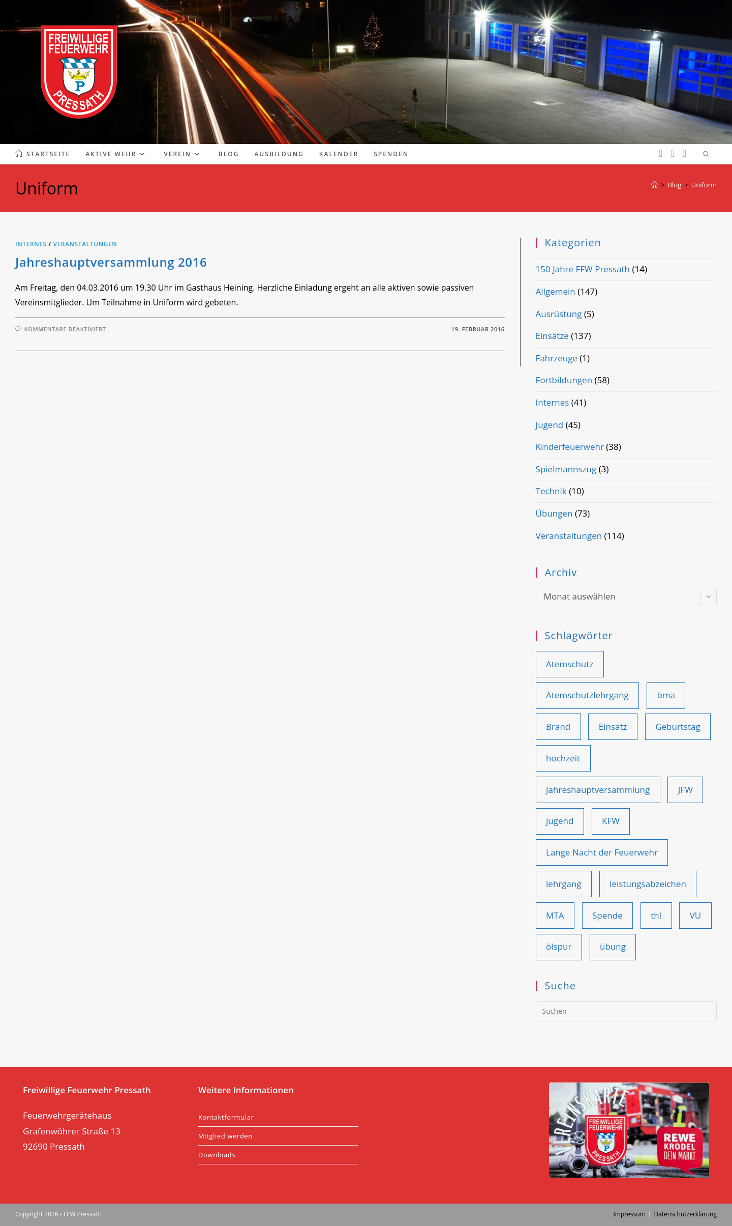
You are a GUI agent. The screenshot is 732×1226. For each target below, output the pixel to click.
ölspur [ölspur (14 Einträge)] (558, 946)
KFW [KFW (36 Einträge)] (611, 820)
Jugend (550, 425)
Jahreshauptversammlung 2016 (111, 261)
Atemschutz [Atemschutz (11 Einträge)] (569, 664)
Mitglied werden (225, 1136)
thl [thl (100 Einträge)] (656, 915)
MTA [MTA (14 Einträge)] (555, 915)
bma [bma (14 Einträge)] (666, 695)
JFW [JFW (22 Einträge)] (685, 789)
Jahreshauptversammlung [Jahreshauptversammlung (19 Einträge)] (598, 789)
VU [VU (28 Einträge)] (696, 915)
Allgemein (555, 291)
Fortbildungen (564, 380)
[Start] (654, 184)
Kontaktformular (226, 1117)
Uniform (704, 184)
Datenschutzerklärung (685, 1214)
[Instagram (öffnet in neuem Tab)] (672, 153)
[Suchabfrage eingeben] (626, 1011)
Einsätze (552, 335)
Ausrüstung (559, 314)
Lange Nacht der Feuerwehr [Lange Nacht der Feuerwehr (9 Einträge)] (602, 852)
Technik (551, 491)
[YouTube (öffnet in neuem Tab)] (684, 153)
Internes (31, 244)
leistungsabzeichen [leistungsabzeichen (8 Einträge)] (647, 884)
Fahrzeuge (556, 358)
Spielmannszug (566, 469)
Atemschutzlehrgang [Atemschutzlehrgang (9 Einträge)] (587, 695)
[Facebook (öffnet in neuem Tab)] (660, 153)
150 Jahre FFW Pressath (583, 269)
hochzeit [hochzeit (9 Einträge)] (563, 758)
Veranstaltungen (85, 244)
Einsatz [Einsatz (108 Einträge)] (613, 726)
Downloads (216, 1154)
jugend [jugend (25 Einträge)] (559, 820)
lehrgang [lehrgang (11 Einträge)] (564, 884)
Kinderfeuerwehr (570, 446)
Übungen (554, 513)
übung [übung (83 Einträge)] (613, 946)
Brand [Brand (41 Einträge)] (558, 726)
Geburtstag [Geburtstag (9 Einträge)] (677, 726)
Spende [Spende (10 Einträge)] (607, 915)
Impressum (629, 1214)
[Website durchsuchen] (706, 154)
